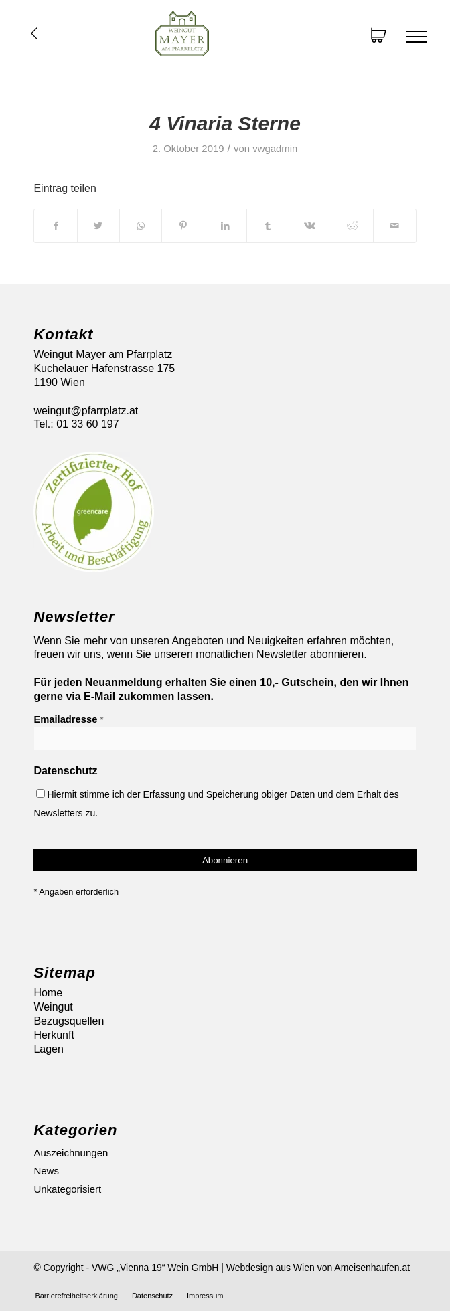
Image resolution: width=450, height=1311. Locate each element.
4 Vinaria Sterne (225, 123)
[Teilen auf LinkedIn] (225, 225)
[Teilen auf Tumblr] (268, 225)
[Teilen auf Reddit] (352, 225)
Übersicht (34, 33)
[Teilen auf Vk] (310, 225)
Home (47, 992)
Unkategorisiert (67, 1189)
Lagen (48, 1049)
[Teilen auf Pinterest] (183, 225)
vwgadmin (274, 148)
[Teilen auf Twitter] (98, 225)
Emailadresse (68, 719)
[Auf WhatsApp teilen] (140, 225)
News (46, 1170)
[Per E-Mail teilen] (394, 225)
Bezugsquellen (68, 1021)
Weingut (52, 1007)
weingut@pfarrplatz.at (85, 410)
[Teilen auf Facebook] (55, 225)
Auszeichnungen (70, 1152)
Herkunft (53, 1035)
